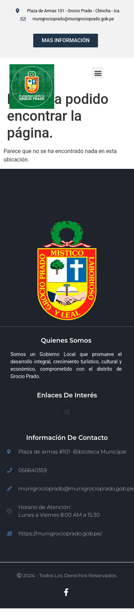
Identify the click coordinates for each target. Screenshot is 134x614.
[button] (98, 73)
